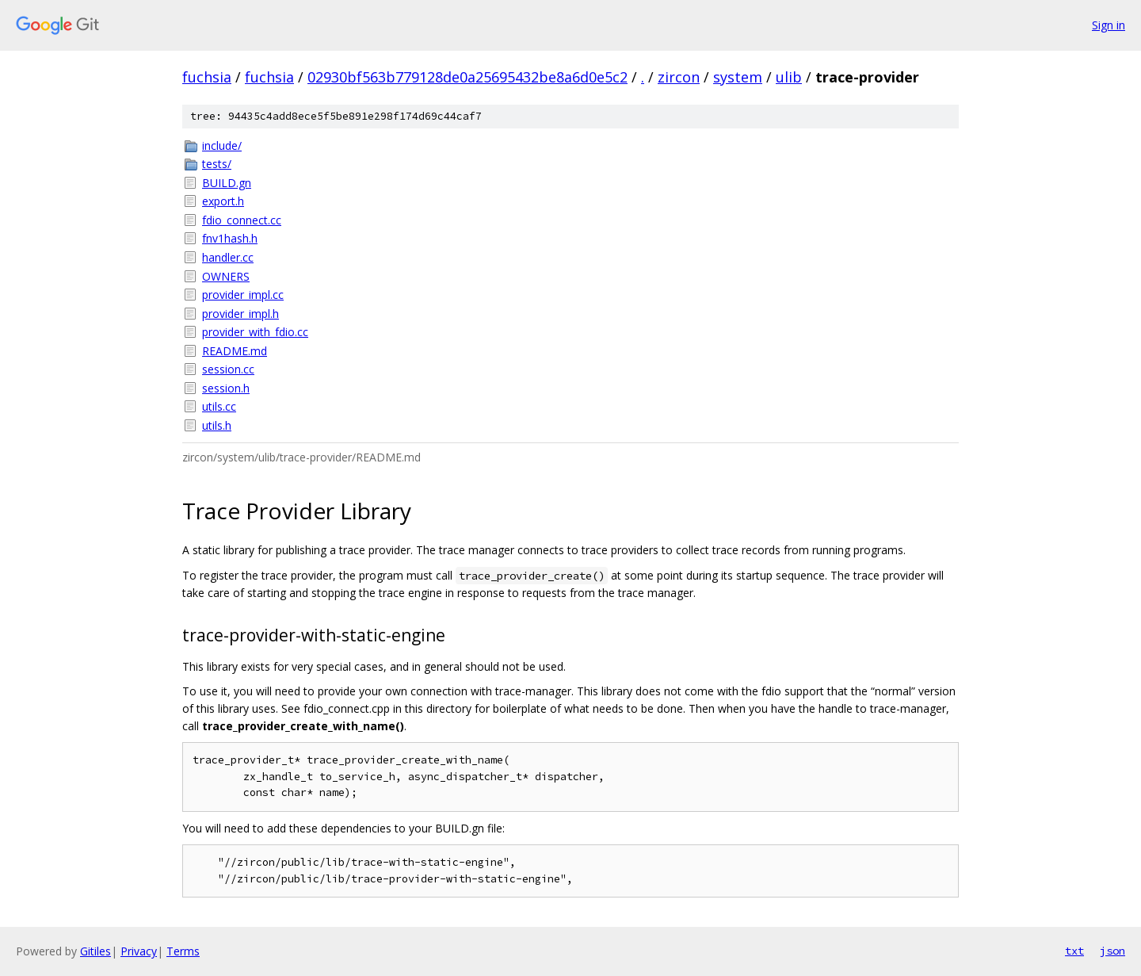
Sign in (1108, 25)
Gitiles (95, 951)
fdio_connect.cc (241, 220)
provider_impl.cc (243, 294)
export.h (223, 201)
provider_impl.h (240, 313)
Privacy (138, 951)
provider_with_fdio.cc (255, 331)
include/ (222, 145)
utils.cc (219, 406)
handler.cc (228, 257)
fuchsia (206, 76)
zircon (679, 76)
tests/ (216, 163)
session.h (226, 388)
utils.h (216, 425)
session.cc (228, 369)
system (737, 76)
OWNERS (226, 276)
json (1112, 950)
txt (1074, 950)
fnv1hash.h (230, 238)
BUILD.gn (226, 182)
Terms (183, 951)
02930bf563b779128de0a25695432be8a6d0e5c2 (467, 76)
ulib (789, 76)
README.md (234, 350)
